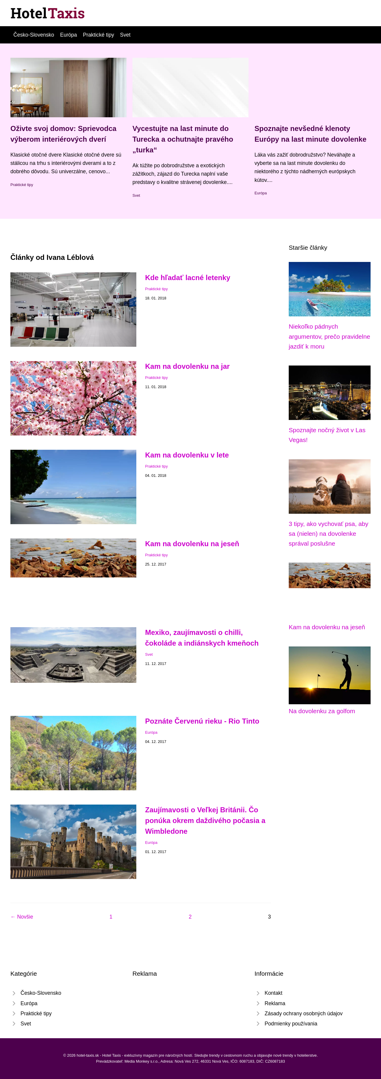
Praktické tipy (98, 35)
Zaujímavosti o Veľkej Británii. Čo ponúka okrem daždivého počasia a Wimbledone (205, 820)
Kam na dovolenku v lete (187, 455)
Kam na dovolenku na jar (187, 366)
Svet (125, 35)
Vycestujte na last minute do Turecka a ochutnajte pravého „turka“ (182, 139)
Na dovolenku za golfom (322, 711)
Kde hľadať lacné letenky (187, 278)
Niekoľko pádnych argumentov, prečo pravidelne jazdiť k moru (329, 336)
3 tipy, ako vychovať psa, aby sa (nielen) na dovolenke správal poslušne (328, 533)
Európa (68, 35)
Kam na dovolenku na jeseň (192, 544)
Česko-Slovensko (33, 35)
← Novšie (21, 917)
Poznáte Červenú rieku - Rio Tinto (202, 721)
